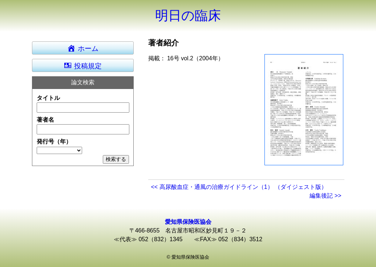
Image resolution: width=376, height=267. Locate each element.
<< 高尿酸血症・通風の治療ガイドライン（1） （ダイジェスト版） (239, 187)
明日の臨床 (188, 15)
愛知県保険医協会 (188, 222)
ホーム (86, 48)
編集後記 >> (325, 196)
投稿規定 (83, 65)
